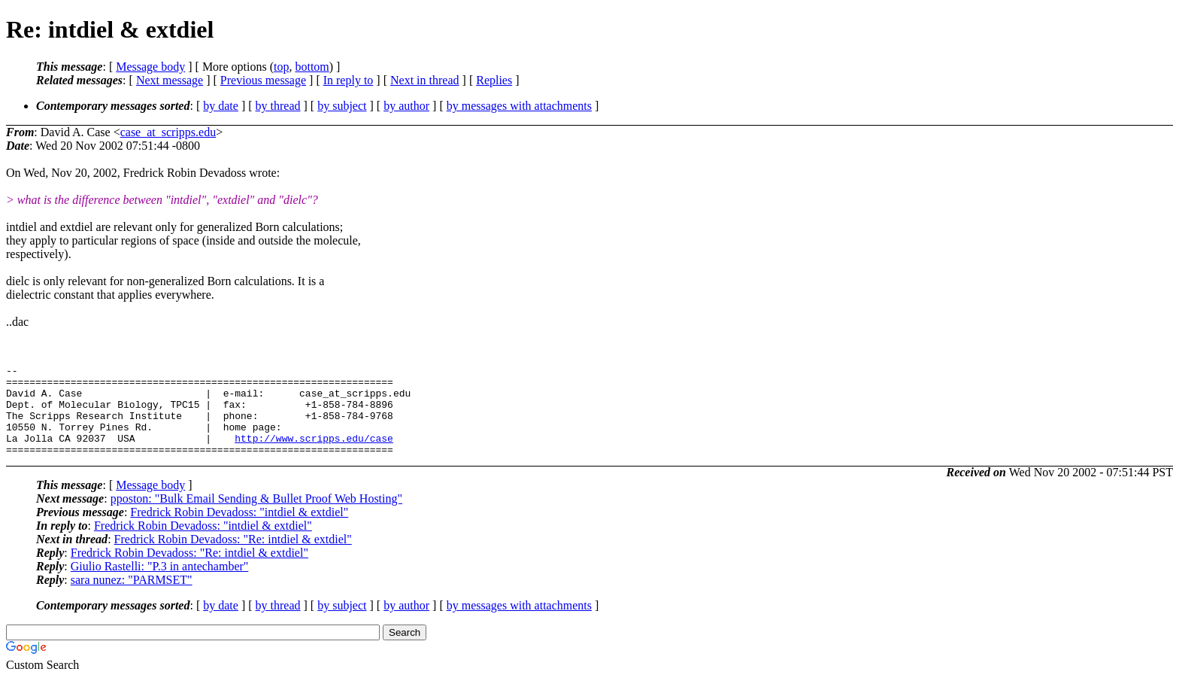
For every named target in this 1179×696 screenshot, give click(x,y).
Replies (494, 80)
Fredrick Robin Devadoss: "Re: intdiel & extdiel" (233, 557)
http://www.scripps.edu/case (314, 453)
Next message (169, 80)
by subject (341, 105)
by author (406, 105)
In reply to (348, 80)
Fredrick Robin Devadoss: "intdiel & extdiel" (239, 530)
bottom (312, 66)
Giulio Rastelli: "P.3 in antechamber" (160, 584)
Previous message (263, 80)
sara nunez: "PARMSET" (131, 597)
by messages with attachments (519, 105)
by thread (278, 105)
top (281, 66)
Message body (150, 66)
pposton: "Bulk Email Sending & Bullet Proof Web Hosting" (256, 516)
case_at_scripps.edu (168, 132)
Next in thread (424, 80)
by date (220, 105)
